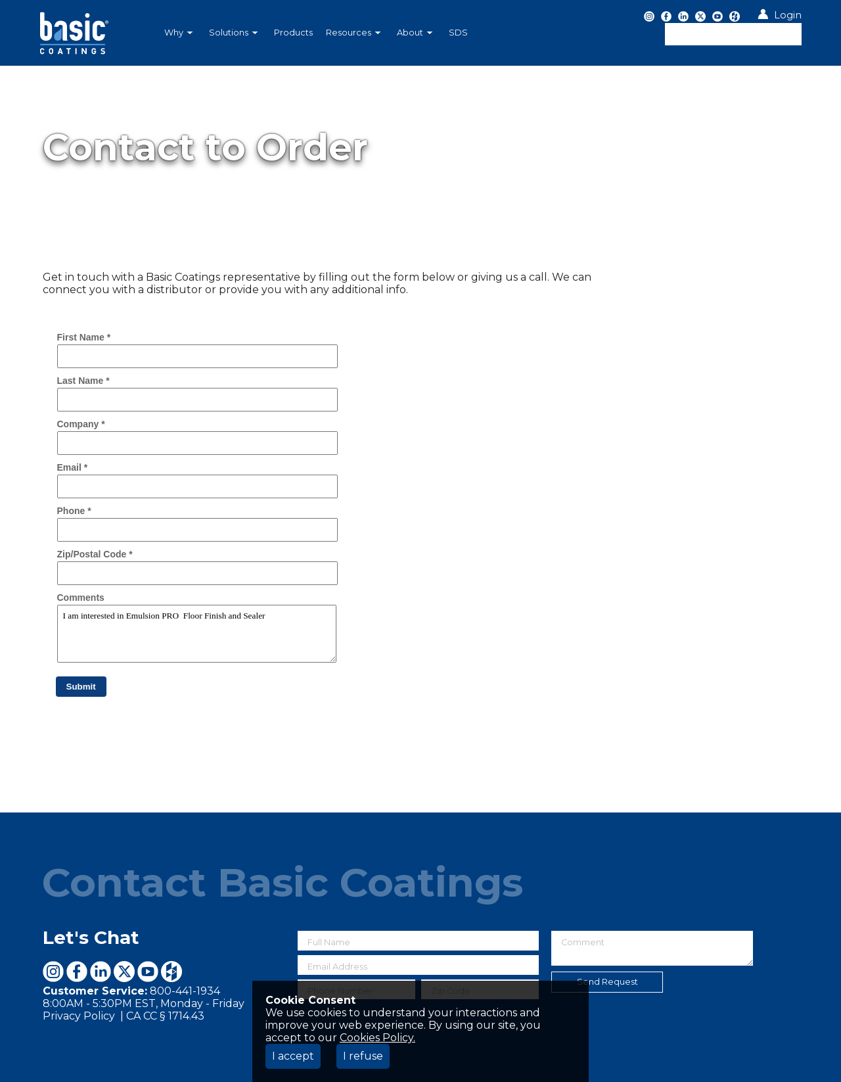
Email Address (337, 967)
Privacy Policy (80, 1016)
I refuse (363, 1056)
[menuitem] (180, 33)
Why (178, 32)
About (414, 32)
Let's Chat (91, 937)
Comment (582, 942)
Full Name (328, 942)
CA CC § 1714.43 (165, 1016)
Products (293, 32)
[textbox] (733, 34)
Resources (353, 32)
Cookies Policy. (377, 1037)
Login (788, 15)
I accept (293, 1056)
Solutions (233, 32)
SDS (458, 32)
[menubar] (351, 33)
